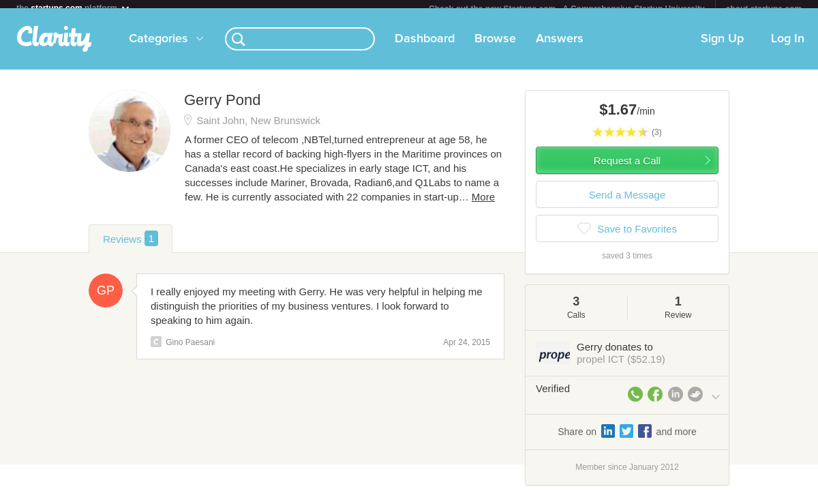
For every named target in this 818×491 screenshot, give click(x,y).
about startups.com (764, 9)
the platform (73, 7)
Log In (787, 47)
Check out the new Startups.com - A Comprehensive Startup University (567, 9)
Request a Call (627, 169)
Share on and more (627, 439)
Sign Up (722, 47)
